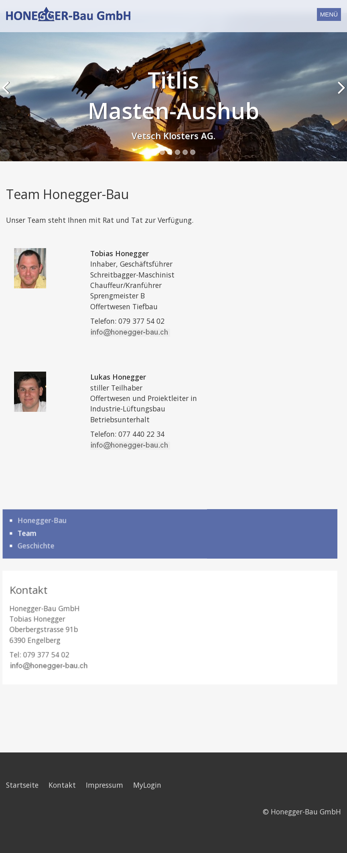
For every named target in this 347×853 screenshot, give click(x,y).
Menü (329, 14)
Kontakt (62, 764)
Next (339, 80)
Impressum (104, 764)
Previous (8, 80)
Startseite (22, 764)
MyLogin (147, 764)
